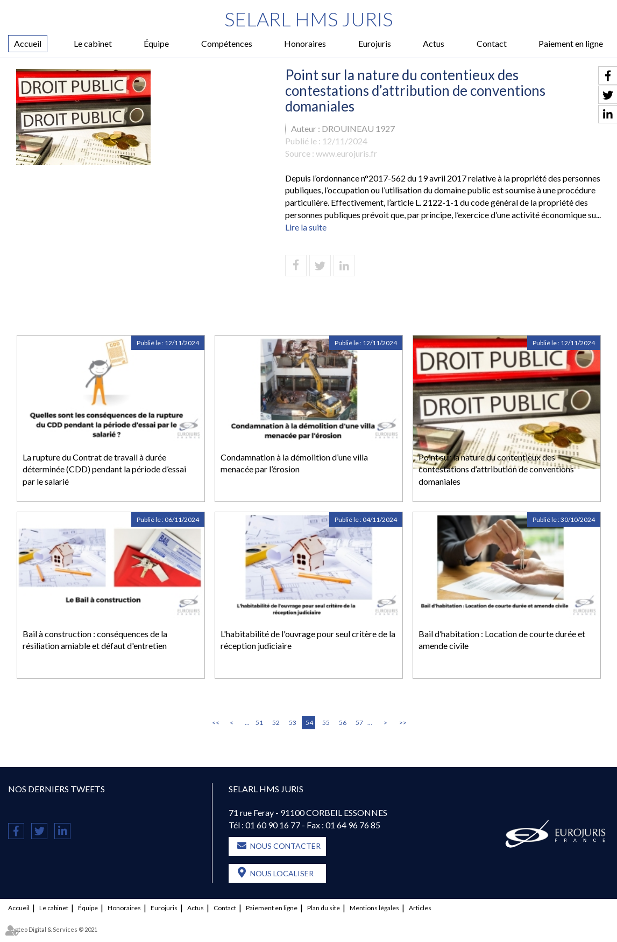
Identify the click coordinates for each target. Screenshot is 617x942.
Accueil (27, 43)
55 (326, 722)
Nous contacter (285, 845)
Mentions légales (374, 908)
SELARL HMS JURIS (308, 19)
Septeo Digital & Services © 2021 (52, 929)
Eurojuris (374, 43)
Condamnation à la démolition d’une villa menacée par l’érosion (294, 463)
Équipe (156, 43)
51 (259, 722)
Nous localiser (282, 873)
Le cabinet (93, 43)
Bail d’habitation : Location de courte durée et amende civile (502, 640)
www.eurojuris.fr (346, 153)
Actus (433, 43)
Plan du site (323, 908)
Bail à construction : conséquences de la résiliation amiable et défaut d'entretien (95, 640)
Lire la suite (306, 227)
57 (359, 722)
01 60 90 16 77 (272, 825)
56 (342, 722)
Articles (420, 908)
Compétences (226, 43)
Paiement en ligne (570, 43)
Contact (492, 43)
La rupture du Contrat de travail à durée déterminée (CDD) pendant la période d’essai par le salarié (104, 469)
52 (276, 722)
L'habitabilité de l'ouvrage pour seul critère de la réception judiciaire (308, 640)
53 (292, 722)
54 (309, 722)
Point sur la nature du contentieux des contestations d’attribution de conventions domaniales (496, 469)
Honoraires (305, 43)
